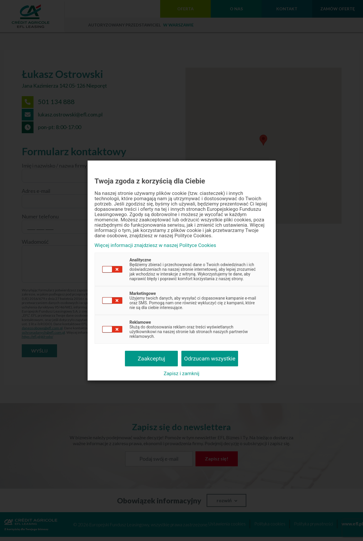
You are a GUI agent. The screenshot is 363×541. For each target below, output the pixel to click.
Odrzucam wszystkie (209, 358)
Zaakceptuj (151, 358)
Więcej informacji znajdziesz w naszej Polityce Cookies (155, 245)
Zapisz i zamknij (182, 373)
